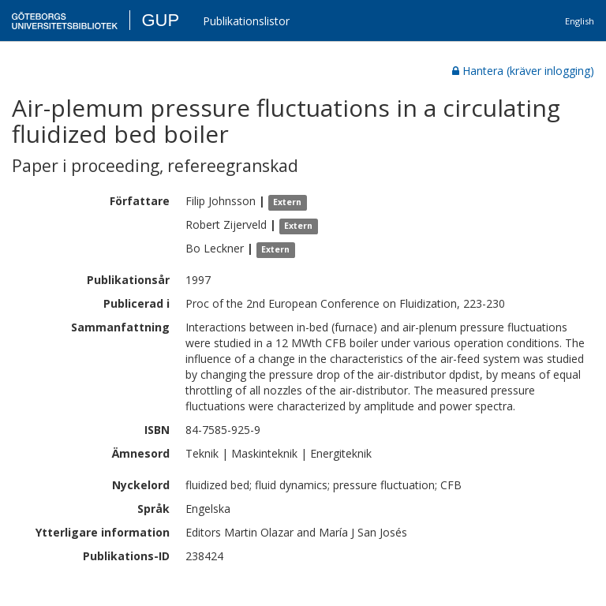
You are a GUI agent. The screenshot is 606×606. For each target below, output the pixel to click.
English (579, 21)
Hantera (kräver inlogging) (523, 70)
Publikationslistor (246, 20)
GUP (160, 20)
